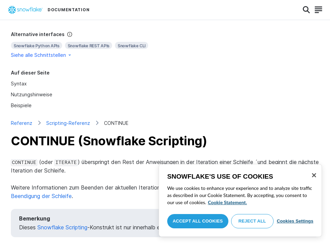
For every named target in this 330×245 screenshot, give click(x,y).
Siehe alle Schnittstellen (41, 55)
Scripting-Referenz (68, 123)
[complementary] (165, 45)
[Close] (314, 175)
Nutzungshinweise (31, 94)
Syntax (19, 83)
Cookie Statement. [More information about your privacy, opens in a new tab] (227, 202)
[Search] (306, 9)
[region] (240, 200)
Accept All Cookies (198, 221)
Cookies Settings (295, 221)
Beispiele (21, 105)
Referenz (21, 123)
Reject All (252, 221)
